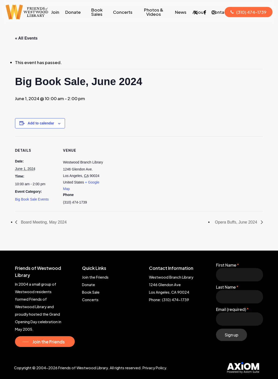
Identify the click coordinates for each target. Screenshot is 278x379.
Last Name (227, 287)
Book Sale (91, 292)
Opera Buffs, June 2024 (236, 222)
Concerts (90, 299)
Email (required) (232, 309)
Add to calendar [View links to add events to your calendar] (41, 123)
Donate (88, 284)
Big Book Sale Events (32, 199)
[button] (44, 341)
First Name (227, 265)
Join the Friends (95, 277)
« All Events (26, 38)
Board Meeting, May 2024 (43, 222)
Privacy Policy (154, 367)
